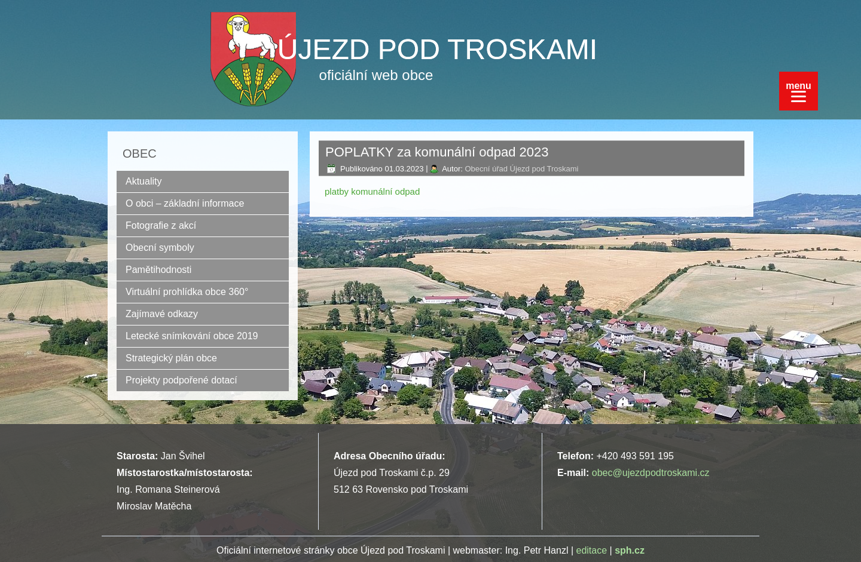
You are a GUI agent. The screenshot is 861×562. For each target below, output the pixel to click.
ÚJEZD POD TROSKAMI (437, 49)
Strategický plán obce (171, 358)
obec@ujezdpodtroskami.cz (651, 473)
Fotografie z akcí (161, 225)
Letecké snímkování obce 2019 (192, 336)
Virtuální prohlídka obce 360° (187, 292)
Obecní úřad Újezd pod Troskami (521, 168)
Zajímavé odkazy (162, 314)
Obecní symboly (160, 247)
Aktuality (143, 181)
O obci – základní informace (185, 203)
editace (591, 550)
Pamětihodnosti (158, 270)
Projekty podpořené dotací (181, 380)
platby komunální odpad (372, 191)
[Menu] (798, 91)
